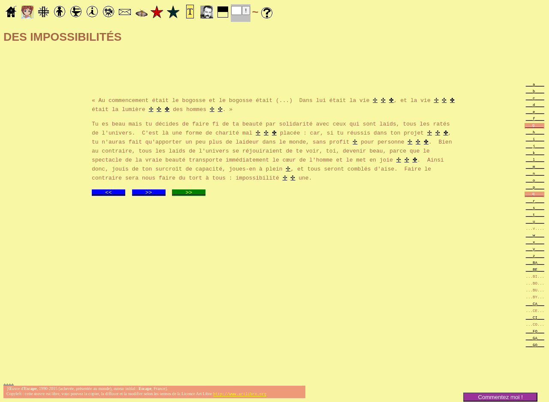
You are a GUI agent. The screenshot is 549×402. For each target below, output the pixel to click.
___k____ (535, 153)
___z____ (535, 255)
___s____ (535, 207)
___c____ (535, 98)
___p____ (535, 187)
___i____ (535, 139)
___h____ (535, 132)
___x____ (535, 242)
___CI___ (535, 317)
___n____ (535, 173)
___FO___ (535, 331)
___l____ (535, 159)
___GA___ (535, 338)
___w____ (535, 235)
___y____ (535, 249)
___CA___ (535, 303)
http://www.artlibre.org (239, 395)
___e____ (535, 111)
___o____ (535, 180)
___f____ (535, 118)
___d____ (535, 105)
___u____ (535, 221)
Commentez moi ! (500, 397)
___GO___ (535, 345)
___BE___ (535, 269)
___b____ (535, 91)
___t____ (535, 214)
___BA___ (535, 262)
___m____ (535, 166)
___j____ (535, 146)
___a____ (535, 84)
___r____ (535, 201)
